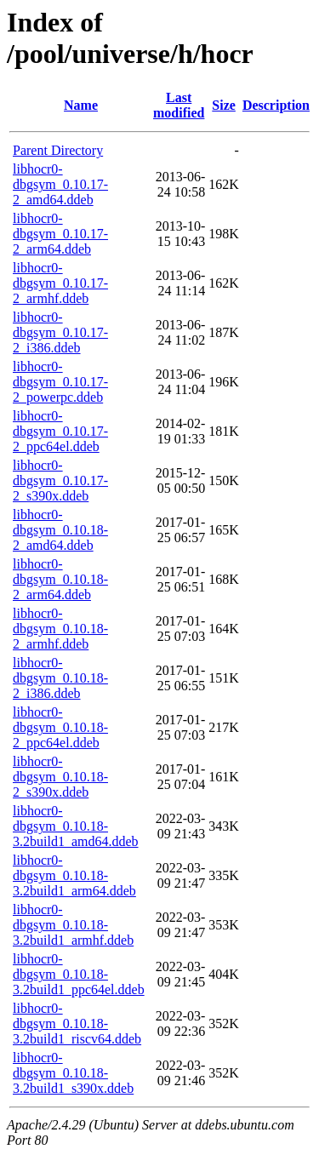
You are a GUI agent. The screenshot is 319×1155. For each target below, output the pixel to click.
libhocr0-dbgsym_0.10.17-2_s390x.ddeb (60, 480)
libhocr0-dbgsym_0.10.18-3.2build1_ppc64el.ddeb (79, 974)
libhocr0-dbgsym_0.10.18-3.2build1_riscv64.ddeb (77, 1023)
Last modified (178, 105)
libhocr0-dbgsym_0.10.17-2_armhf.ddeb (60, 283)
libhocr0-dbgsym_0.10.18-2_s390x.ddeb (60, 776)
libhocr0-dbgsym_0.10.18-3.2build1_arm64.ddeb (74, 875)
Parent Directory (58, 150)
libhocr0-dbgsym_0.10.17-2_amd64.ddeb (60, 184)
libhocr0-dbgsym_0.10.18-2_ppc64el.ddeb (60, 727)
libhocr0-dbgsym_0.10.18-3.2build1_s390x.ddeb (73, 1072)
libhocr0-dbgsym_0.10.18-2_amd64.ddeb (60, 529)
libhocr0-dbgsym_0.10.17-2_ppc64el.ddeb (60, 431)
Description (276, 105)
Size (224, 105)
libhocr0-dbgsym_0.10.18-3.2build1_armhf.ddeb (73, 924)
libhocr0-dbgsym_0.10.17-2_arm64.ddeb (60, 233)
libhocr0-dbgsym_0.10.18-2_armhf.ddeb (60, 628)
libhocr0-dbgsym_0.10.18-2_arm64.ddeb (60, 579)
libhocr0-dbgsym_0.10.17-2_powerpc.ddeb (60, 381)
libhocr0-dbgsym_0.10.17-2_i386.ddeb (60, 332)
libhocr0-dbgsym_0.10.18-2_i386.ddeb (60, 677)
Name (81, 105)
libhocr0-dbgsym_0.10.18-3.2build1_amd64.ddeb (76, 826)
